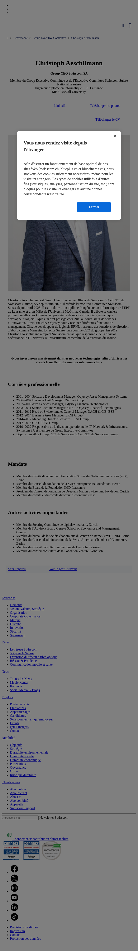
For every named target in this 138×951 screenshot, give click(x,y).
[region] (69, 175)
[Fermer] (114, 136)
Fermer (94, 207)
